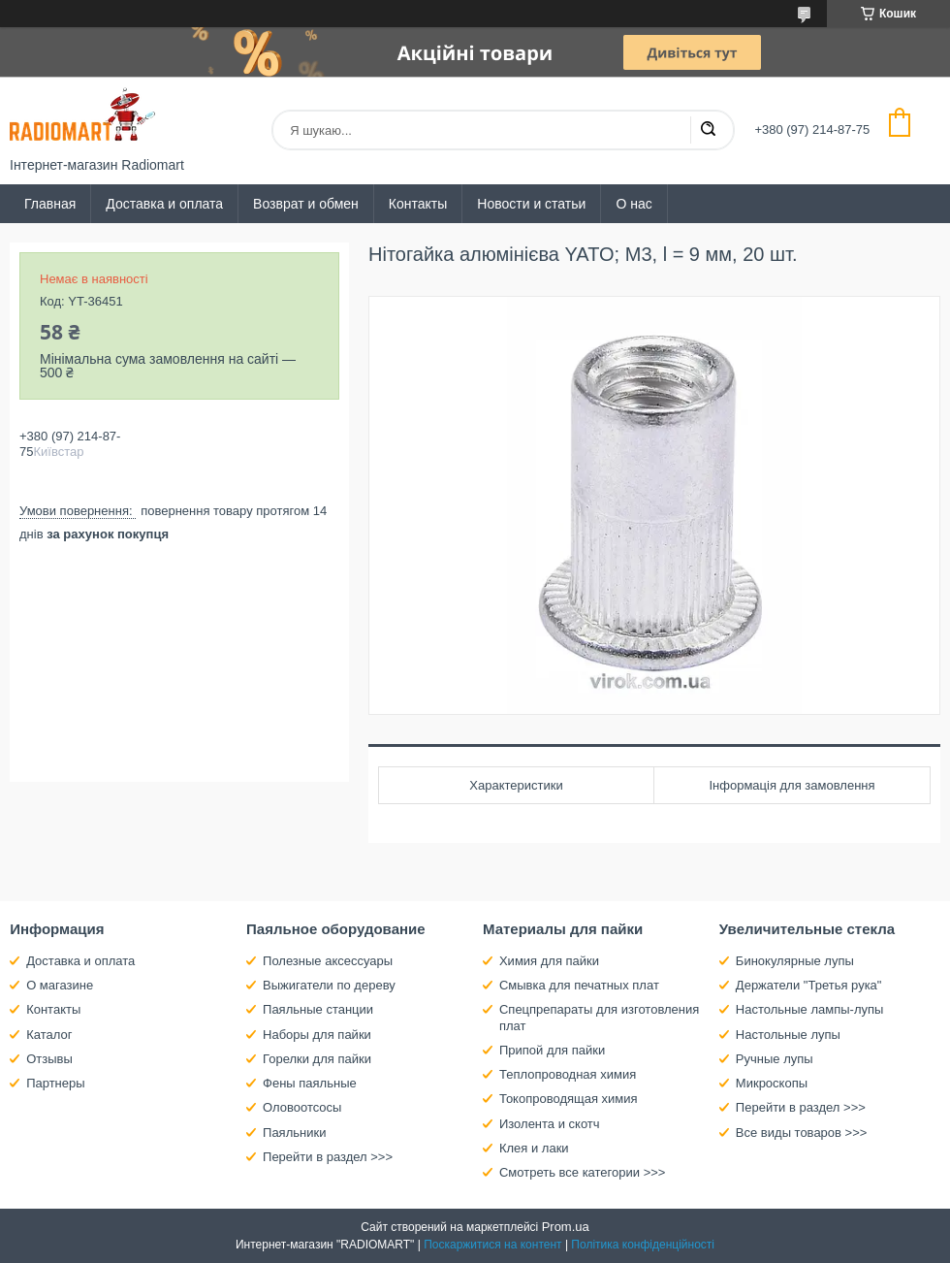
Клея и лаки (534, 1148)
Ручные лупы (774, 1059)
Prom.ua (565, 1226)
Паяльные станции (318, 1009)
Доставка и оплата (164, 203)
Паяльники (294, 1132)
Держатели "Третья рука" (809, 985)
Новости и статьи (531, 203)
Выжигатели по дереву (329, 985)
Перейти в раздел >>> (328, 1157)
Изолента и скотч (549, 1124)
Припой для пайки (552, 1050)
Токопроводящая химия (568, 1098)
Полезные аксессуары (328, 961)
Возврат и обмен (306, 203)
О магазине (59, 985)
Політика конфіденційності (642, 1244)
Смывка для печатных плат (579, 985)
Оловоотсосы (302, 1107)
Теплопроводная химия (567, 1074)
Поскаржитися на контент (492, 1244)
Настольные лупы (788, 1034)
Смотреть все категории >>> (582, 1172)
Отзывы (49, 1059)
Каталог (49, 1034)
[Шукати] (707, 130)
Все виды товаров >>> (802, 1132)
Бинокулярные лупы (795, 961)
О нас (633, 203)
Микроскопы (772, 1083)
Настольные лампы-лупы (810, 1009)
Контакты (418, 203)
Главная (50, 203)
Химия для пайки (549, 961)
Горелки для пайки (317, 1059)
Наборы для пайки (317, 1034)
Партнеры (55, 1083)
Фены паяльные (310, 1083)
